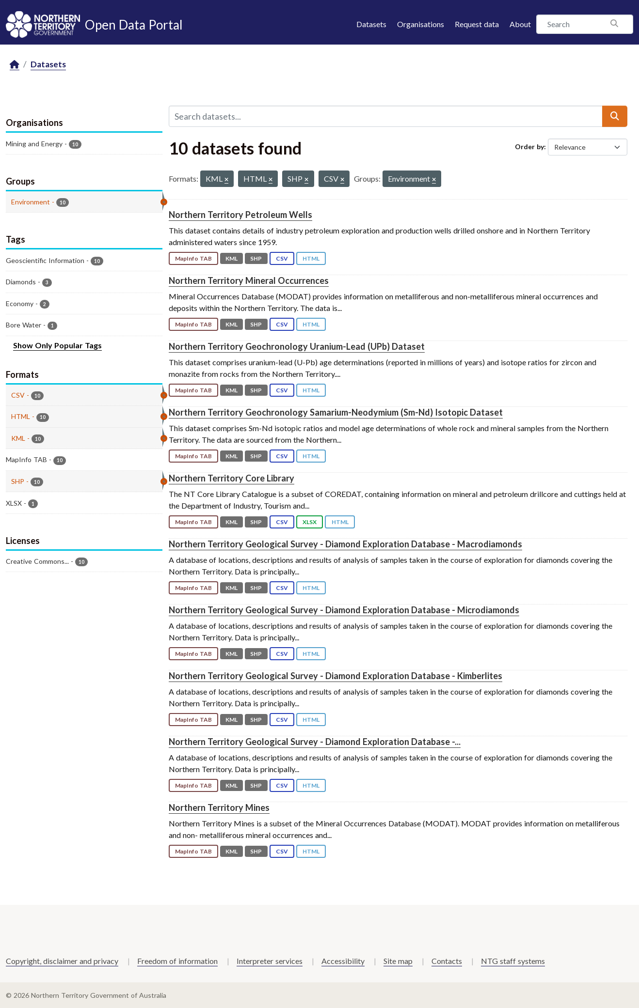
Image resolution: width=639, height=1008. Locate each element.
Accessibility (343, 960)
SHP (256, 258)
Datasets (371, 24)
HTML (311, 258)
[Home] (14, 64)
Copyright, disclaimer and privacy (62, 960)
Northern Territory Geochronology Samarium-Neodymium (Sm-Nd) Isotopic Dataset (336, 412)
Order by (529, 146)
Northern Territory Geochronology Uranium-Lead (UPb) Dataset (297, 346)
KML (231, 258)
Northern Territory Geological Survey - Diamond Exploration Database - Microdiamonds (344, 610)
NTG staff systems (513, 960)
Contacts (446, 960)
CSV (282, 258)
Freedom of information (177, 960)
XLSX (310, 522)
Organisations (420, 24)
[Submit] (614, 116)
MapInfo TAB (193, 258)
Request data (477, 24)
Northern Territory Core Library (231, 478)
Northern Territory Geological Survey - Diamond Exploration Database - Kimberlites (335, 675)
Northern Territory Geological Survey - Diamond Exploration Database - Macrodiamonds (345, 544)
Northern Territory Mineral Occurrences (249, 280)
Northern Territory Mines (219, 807)
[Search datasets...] (386, 116)
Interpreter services (270, 960)
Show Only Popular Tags (57, 345)
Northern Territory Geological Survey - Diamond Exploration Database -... (315, 741)
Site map (398, 960)
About (520, 24)
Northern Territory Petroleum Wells (240, 214)
